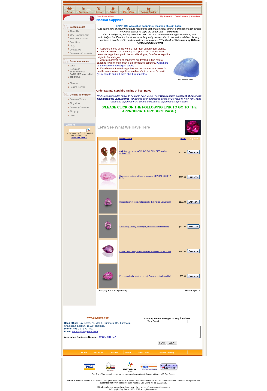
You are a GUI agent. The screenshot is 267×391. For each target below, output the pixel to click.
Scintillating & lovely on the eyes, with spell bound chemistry (144, 227)
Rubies (114, 352)
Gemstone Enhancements (77, 70)
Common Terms (78, 99)
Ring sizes (75, 103)
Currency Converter (80, 107)
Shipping (74, 111)
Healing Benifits (77, 87)
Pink (111, 16)
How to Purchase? (79, 38)
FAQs (72, 46)
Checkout (196, 16)
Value (72, 65)
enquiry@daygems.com (85, 331)
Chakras (74, 83)
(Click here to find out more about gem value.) (132, 64)
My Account (166, 16)
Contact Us (75, 49)
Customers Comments (81, 53)
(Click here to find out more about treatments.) (122, 74)
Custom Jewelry (166, 352)
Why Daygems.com (79, 35)
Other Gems (143, 352)
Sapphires (102, 16)
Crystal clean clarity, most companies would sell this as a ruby (145, 251)
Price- (183, 139)
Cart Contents (181, 16)
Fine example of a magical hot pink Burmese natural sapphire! (145, 276)
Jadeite (127, 352)
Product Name (126, 139)
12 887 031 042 (107, 337)
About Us (74, 31)
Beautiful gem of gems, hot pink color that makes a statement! (145, 202)
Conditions (75, 42)
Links (72, 115)
